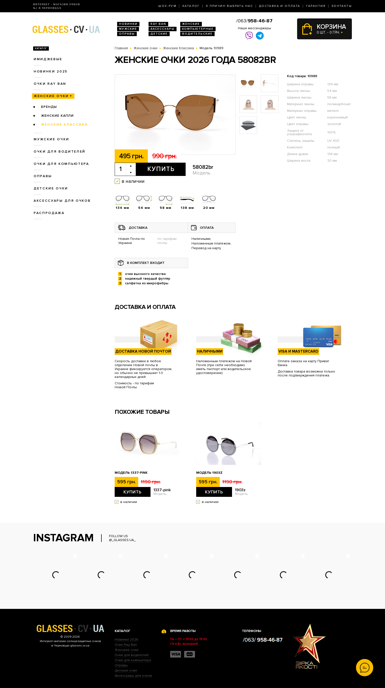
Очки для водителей (59, 151)
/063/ (254, 21)
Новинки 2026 (126, 639)
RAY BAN (158, 24)
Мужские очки (51, 139)
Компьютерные (198, 29)
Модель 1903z (209, 473)
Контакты (342, 6)
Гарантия (316, 6)
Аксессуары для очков (62, 201)
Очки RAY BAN (50, 84)
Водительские (197, 34)
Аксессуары (163, 29)
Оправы (127, 34)
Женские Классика (64, 124)
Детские (159, 34)
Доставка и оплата (279, 6)
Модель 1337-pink (131, 473)
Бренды (49, 107)
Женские (191, 24)
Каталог (191, 6)
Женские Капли (57, 116)
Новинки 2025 (51, 71)
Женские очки (51, 96)
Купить (161, 169)
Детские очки (51, 188)
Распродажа (49, 213)
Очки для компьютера (61, 164)
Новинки (128, 24)
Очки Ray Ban (126, 645)
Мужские (128, 29)
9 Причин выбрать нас (229, 6)
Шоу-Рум (167, 6)
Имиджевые (48, 59)
